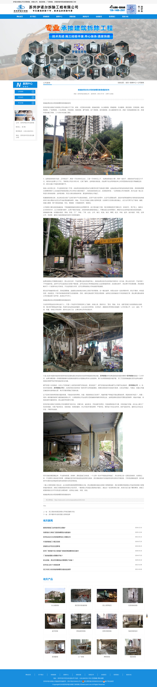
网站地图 (101, 678)
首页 (127, 82)
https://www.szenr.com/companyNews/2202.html (69, 500)
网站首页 (20, 16)
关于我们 (33, 16)
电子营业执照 (108, 681)
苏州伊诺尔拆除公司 (83, 94)
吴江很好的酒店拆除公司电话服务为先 (62, 512)
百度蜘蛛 (94, 678)
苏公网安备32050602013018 (92, 681)
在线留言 (99, 16)
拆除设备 (72, 16)
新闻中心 (59, 16)
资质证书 (86, 16)
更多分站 (125, 16)
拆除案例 (46, 16)
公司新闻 (141, 82)
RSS (90, 678)
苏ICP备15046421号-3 (74, 681)
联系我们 (112, 16)
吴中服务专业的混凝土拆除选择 (59, 514)
